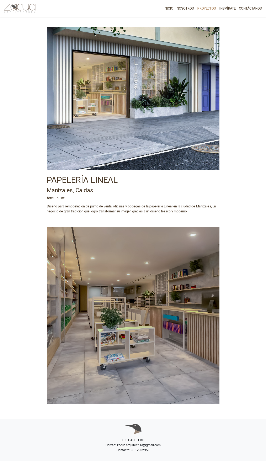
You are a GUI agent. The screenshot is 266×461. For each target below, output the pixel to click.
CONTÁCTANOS (250, 8)
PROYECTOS (206, 8)
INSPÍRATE (227, 8)
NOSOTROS (185, 8)
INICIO (168, 8)
